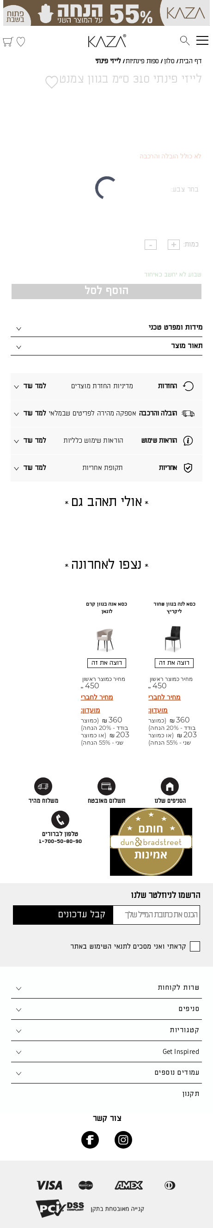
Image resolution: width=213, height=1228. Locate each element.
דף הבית (190, 61)
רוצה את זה (174, 663)
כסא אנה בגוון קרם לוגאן (106, 608)
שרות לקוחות (178, 988)
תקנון (190, 1094)
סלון (169, 61)
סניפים (189, 1009)
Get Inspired (181, 1051)
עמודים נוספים (177, 1073)
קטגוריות (184, 1030)
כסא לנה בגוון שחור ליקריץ (174, 608)
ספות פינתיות (142, 61)
